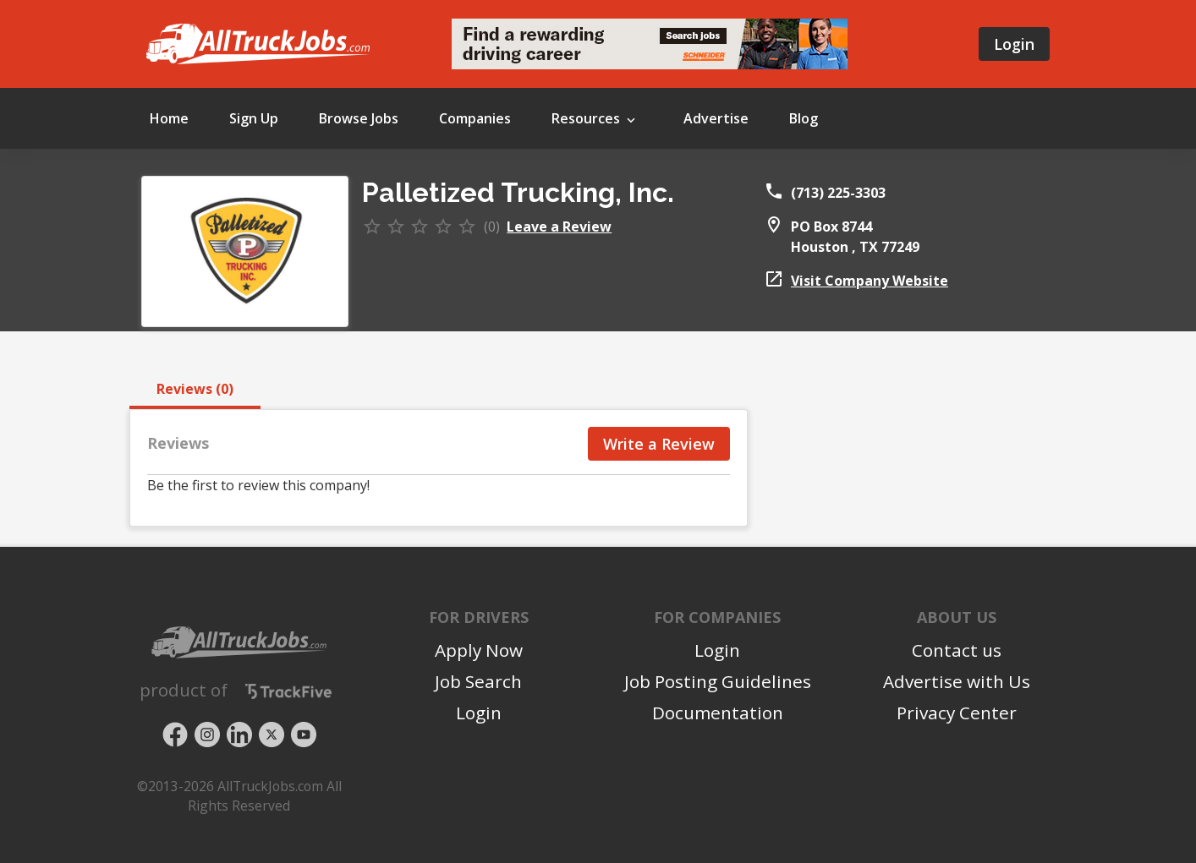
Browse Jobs (358, 118)
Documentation (717, 712)
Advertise (716, 118)
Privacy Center (957, 712)
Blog (803, 118)
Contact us (956, 650)
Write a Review (659, 444)
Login (1014, 44)
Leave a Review (559, 226)
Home (169, 118)
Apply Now (479, 650)
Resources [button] (595, 119)
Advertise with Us (956, 681)
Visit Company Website (869, 280)
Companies (475, 118)
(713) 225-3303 (838, 192)
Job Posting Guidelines (717, 681)
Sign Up (253, 118)
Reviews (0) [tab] (194, 389)
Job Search (478, 681)
